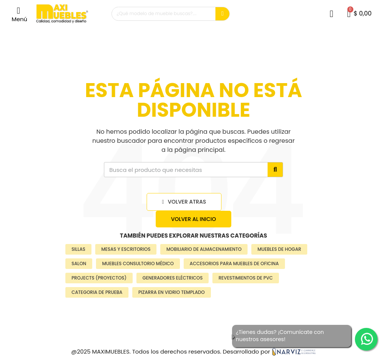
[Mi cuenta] (331, 13)
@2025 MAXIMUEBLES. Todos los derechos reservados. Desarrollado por (193, 351)
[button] (19, 14)
